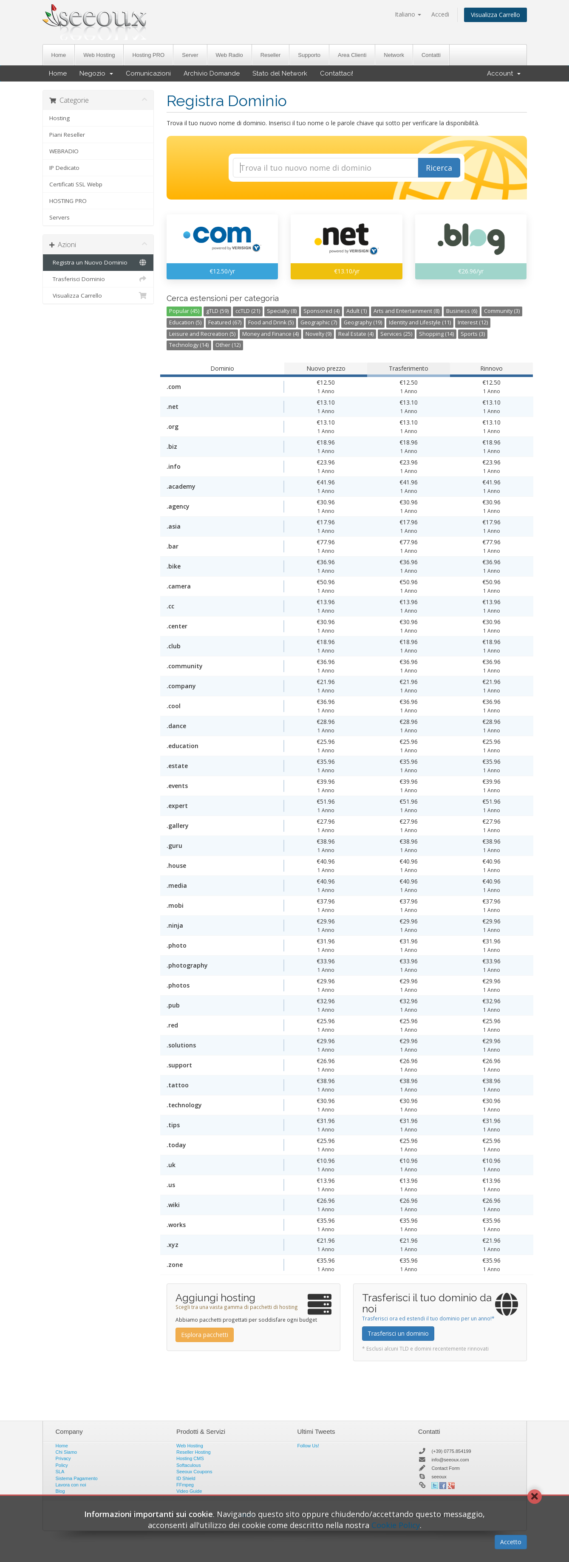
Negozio (96, 73)
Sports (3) (473, 334)
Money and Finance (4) (270, 334)
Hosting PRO (148, 55)
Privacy (63, 1458)
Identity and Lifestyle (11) (420, 322)
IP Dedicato (64, 168)
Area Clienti (352, 55)
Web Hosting (99, 55)
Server (190, 55)
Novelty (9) (318, 334)
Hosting (59, 118)
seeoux (438, 1476)
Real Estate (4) (356, 334)
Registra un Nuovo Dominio (98, 262)
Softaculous (188, 1465)
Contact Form (445, 1468)
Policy (62, 1465)
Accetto (510, 1542)
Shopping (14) (436, 334)
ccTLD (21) (247, 311)
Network (394, 55)
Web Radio (229, 55)
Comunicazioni (148, 73)
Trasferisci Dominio (98, 279)
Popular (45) (184, 311)
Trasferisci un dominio (398, 1333)
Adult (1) (356, 311)
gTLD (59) (217, 311)
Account (504, 73)
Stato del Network (279, 73)
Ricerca (439, 168)
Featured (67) (224, 322)
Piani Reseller (67, 134)
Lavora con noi (71, 1484)
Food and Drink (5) (271, 322)
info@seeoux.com (450, 1459)
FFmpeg (185, 1484)
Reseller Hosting (193, 1452)
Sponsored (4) (321, 311)
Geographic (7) (318, 322)
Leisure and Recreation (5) (202, 334)
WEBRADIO (64, 151)
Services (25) (396, 334)
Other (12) (228, 345)
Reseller (270, 55)
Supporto (309, 55)
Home (58, 55)
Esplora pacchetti (204, 1335)
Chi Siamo (66, 1452)
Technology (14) (189, 345)
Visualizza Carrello (495, 15)
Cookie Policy (395, 1525)
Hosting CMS (190, 1458)
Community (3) (502, 311)
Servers (59, 217)
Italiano (408, 14)
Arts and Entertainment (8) (406, 311)
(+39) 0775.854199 (451, 1451)
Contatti (431, 55)
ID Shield (185, 1478)
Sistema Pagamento (77, 1478)
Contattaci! (336, 73)
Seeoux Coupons (194, 1471)
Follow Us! (308, 1445)
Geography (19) (363, 322)
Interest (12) (473, 322)
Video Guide (189, 1491)
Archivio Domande (212, 73)
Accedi (440, 14)
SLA (60, 1471)
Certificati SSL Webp (75, 184)
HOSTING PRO (68, 201)
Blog (60, 1491)
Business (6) (461, 311)
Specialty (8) (282, 311)
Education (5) (185, 322)
